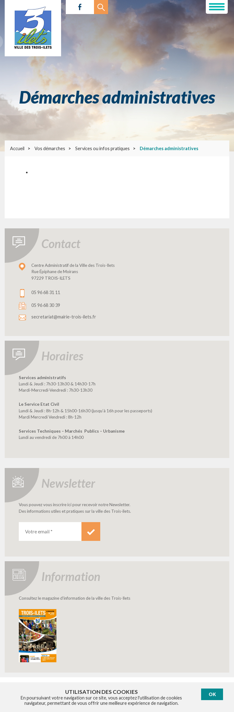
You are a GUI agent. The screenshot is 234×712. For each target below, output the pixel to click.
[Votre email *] (50, 531)
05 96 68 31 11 (45, 292)
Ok (212, 694)
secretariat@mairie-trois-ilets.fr (63, 316)
